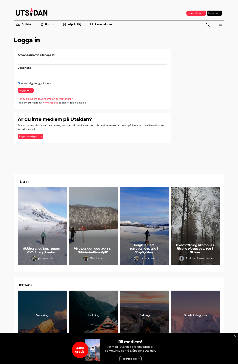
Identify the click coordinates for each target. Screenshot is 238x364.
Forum (47, 25)
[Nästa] (215, 226)
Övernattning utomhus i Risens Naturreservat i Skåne (195, 248)
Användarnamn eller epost (36, 55)
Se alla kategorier (195, 315)
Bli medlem (196, 13)
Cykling (144, 315)
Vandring (42, 315)
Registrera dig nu (28, 136)
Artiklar (24, 25)
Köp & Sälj (72, 25)
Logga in (214, 13)
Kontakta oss (50, 102)
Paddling (93, 315)
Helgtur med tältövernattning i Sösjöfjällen (144, 248)
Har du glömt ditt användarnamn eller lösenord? (45, 98)
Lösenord (24, 67)
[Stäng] (234, 336)
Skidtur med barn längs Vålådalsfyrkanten (41, 250)
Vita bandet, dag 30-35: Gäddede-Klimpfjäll (92, 250)
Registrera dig (129, 358)
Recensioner (101, 25)
